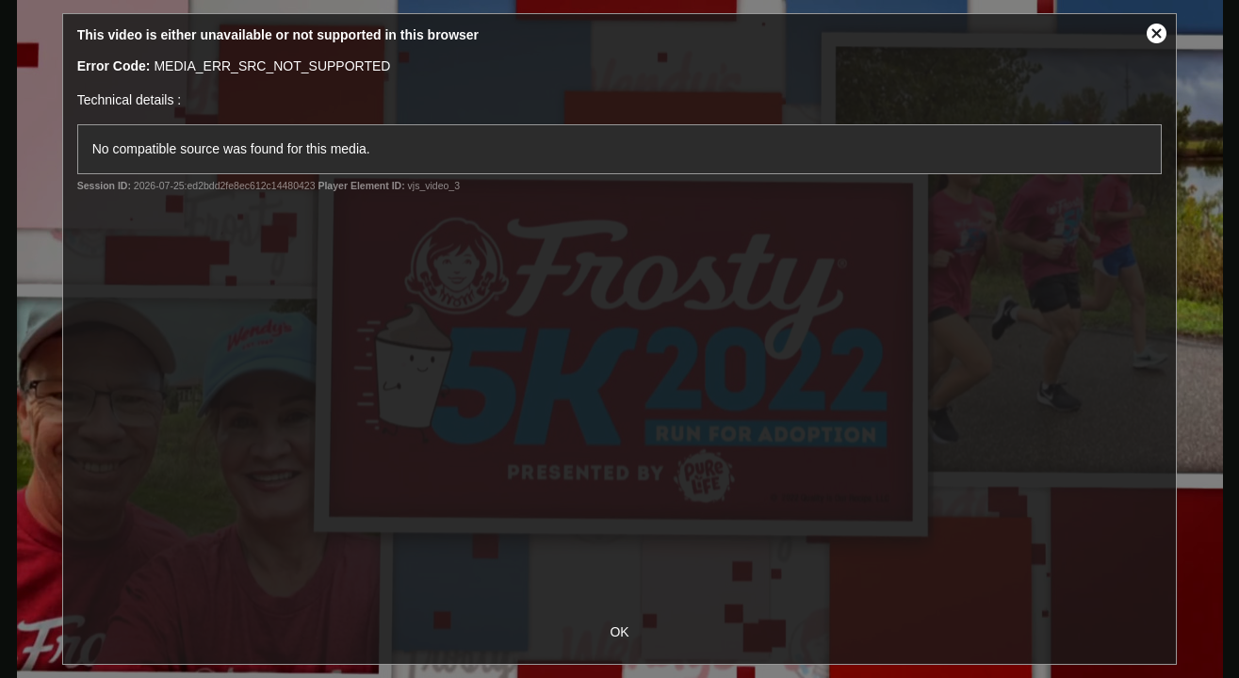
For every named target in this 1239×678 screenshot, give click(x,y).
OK (619, 631)
